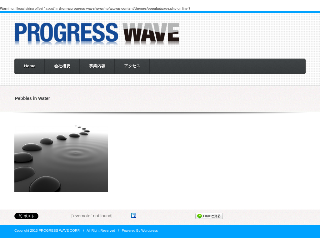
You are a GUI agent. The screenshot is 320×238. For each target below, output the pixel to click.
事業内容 (97, 66)
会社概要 (62, 66)
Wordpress (149, 230)
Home (29, 66)
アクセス (132, 66)
